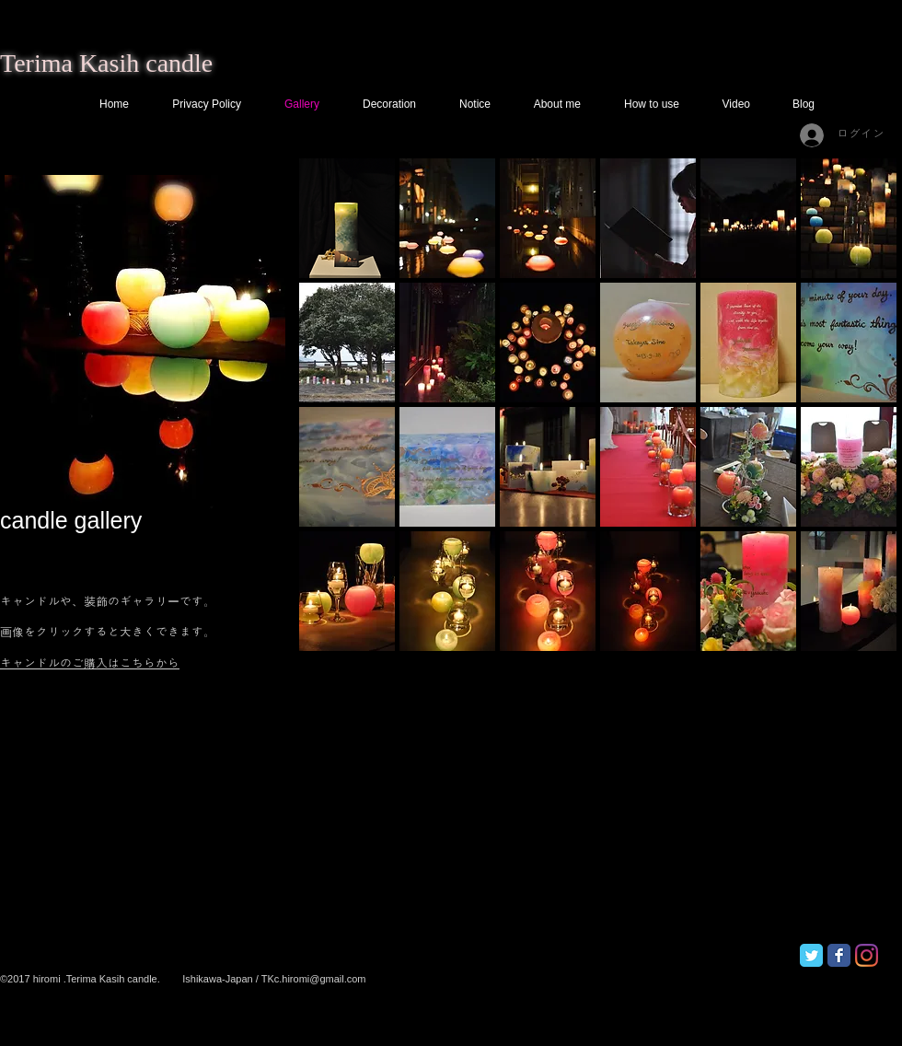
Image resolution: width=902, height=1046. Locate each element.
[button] (347, 218)
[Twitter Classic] (811, 955)
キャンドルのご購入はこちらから (89, 663)
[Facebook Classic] (838, 955)
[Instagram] (866, 955)
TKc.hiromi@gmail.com (313, 978)
